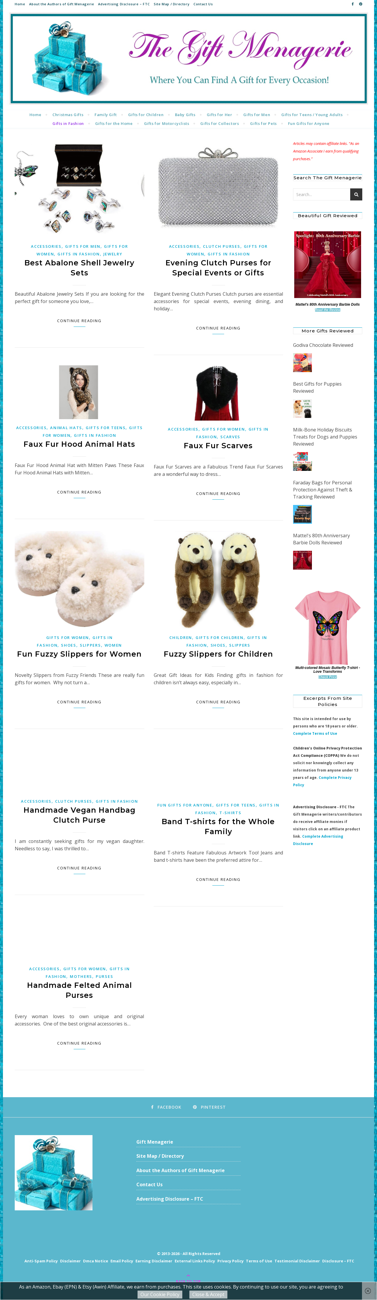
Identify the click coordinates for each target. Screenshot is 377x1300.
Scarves (230, 436)
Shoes (68, 645)
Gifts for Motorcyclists (166, 123)
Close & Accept (208, 1294)
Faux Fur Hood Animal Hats (79, 444)
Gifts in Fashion (68, 123)
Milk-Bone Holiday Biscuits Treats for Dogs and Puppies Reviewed (325, 436)
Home (20, 4)
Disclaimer (70, 1261)
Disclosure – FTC (338, 1261)
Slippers (90, 645)
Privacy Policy (230, 1261)
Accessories (46, 246)
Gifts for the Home (114, 123)
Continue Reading (79, 320)
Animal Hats (66, 427)
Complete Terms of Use (315, 733)
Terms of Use (259, 1261)
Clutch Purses (221, 246)
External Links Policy (195, 1261)
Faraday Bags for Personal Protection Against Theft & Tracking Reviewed (322, 489)
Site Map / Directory (171, 4)
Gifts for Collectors (219, 123)
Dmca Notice (95, 1261)
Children (180, 637)
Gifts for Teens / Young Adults (312, 114)
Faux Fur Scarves (218, 445)
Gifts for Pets (263, 123)
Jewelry (113, 254)
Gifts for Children (146, 114)
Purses (104, 976)
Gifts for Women (223, 429)
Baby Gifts (185, 114)
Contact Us (203, 4)
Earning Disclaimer (153, 1261)
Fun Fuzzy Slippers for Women (79, 654)
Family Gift (106, 114)
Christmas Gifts (67, 114)
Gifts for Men (256, 114)
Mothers (81, 976)
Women (113, 645)
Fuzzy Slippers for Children (218, 654)
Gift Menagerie (154, 1142)
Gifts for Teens (106, 427)
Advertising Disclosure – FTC (124, 4)
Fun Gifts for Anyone (309, 123)
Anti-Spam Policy (41, 1261)
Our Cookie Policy (159, 1294)
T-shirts (230, 812)
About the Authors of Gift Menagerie (61, 4)
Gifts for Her (219, 114)
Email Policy (121, 1261)
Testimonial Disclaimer (297, 1261)
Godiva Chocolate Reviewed (323, 345)
